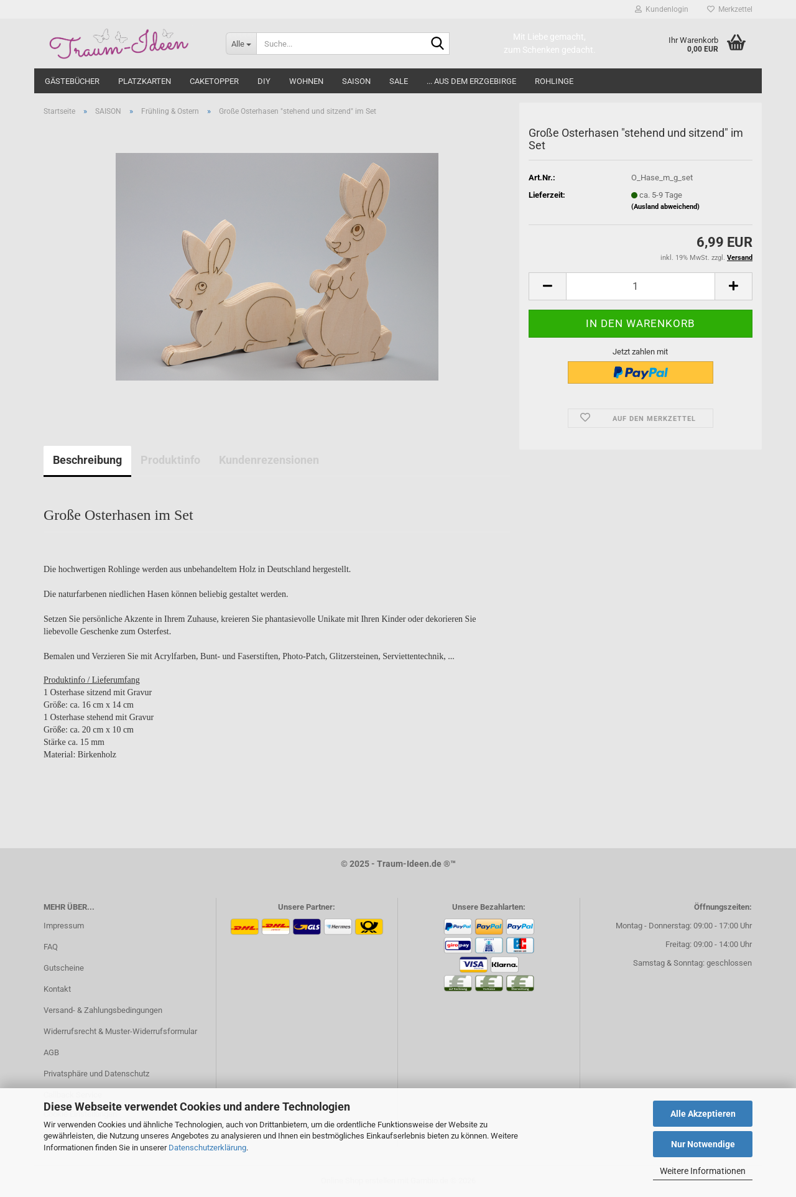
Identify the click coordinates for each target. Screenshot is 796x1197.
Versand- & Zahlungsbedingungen (103, 1010)
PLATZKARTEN (144, 81)
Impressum (64, 925)
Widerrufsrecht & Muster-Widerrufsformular (120, 1031)
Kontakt (57, 989)
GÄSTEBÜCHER (72, 81)
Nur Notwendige (703, 1144)
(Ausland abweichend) (665, 207)
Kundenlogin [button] (661, 9)
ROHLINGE (554, 81)
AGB (51, 1052)
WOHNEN (306, 81)
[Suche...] (241, 43)
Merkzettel (729, 9)
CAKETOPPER (214, 81)
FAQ (51, 946)
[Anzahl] (640, 286)
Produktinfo (170, 459)
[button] (547, 286)
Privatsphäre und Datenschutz (96, 1073)
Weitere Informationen (703, 1171)
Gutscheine (64, 968)
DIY (264, 81)
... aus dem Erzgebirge (471, 81)
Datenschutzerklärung (207, 1147)
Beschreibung (87, 459)
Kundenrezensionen (269, 459)
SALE (398, 81)
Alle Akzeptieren (703, 1114)
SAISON (356, 81)
